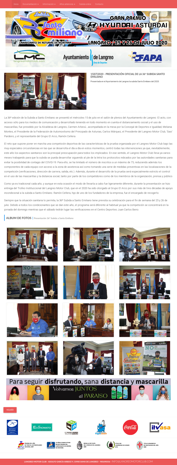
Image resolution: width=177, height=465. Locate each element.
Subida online (85, 4)
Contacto (99, 4)
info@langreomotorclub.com (132, 461)
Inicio (17, 4)
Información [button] (49, 4)
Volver (10, 410)
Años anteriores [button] (67, 4)
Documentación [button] (31, 4)
